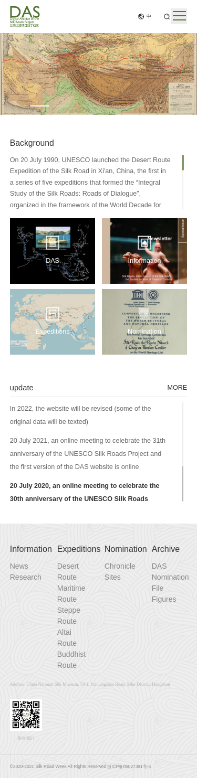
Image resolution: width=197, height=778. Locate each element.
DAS (159, 566)
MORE (177, 387)
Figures (164, 599)
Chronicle (120, 566)
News (19, 566)
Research (26, 577)
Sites (113, 577)
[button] (39, 105)
